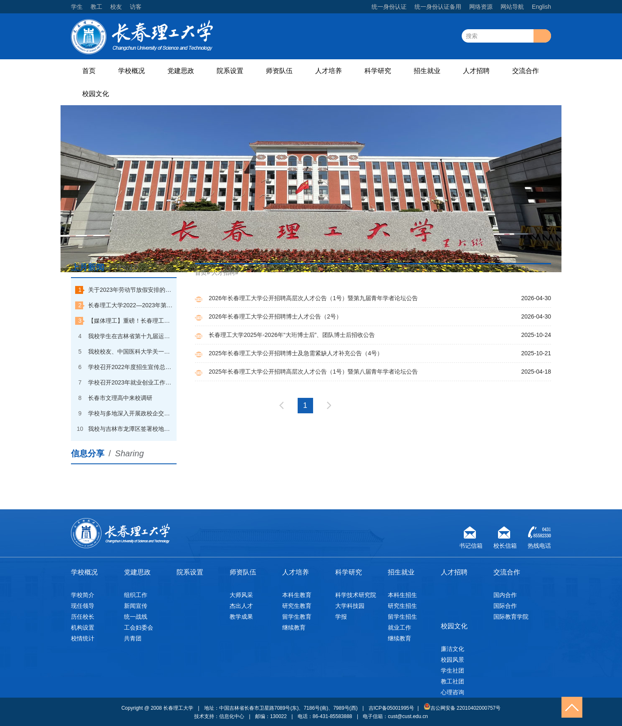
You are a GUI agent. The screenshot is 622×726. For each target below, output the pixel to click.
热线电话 (539, 544)
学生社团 (452, 670)
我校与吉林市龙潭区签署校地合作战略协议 (130, 428)
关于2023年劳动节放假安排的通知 (130, 289)
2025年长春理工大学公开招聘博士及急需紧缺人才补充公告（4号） (296, 353)
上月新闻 (87, 267)
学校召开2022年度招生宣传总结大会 (130, 367)
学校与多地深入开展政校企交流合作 (130, 413)
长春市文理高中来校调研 (120, 398)
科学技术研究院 (355, 595)
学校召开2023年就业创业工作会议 (130, 382)
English (541, 6)
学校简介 (82, 595)
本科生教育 (296, 595)
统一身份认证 (389, 6)
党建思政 (180, 70)
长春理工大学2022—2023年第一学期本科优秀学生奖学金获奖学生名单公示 (130, 305)
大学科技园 (349, 605)
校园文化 (95, 93)
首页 (89, 70)
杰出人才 (241, 605)
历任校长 (82, 616)
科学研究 (377, 70)
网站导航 (512, 6)
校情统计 (82, 638)
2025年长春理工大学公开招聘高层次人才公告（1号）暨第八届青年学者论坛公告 (313, 371)
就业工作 (399, 627)
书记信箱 (471, 544)
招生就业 (427, 70)
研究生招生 (402, 605)
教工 (96, 6)
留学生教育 (296, 616)
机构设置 (82, 627)
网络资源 (481, 6)
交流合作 (525, 70)
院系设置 (230, 70)
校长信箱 (505, 544)
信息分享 (87, 453)
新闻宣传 (135, 605)
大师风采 (241, 595)
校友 (116, 6)
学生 (77, 6)
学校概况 (131, 70)
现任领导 (82, 605)
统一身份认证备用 (438, 6)
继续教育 (294, 627)
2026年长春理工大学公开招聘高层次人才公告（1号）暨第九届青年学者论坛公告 (313, 298)
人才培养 (328, 70)
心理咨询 (452, 692)
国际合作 (505, 605)
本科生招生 (402, 595)
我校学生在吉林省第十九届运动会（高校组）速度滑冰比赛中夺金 (130, 336)
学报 (341, 616)
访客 (136, 6)
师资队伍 (279, 70)
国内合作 (505, 595)
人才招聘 (476, 70)
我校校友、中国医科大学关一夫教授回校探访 (130, 351)
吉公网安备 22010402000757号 (462, 707)
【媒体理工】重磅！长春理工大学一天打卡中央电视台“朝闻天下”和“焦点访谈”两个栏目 (130, 320)
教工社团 (452, 681)
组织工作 (135, 595)
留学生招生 (402, 616)
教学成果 (241, 616)
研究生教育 (296, 605)
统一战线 (135, 616)
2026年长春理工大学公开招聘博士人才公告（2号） (275, 316)
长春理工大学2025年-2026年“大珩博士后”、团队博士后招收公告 (292, 334)
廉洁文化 (452, 648)
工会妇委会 (138, 627)
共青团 (133, 638)
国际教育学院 (510, 616)
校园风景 (452, 659)
